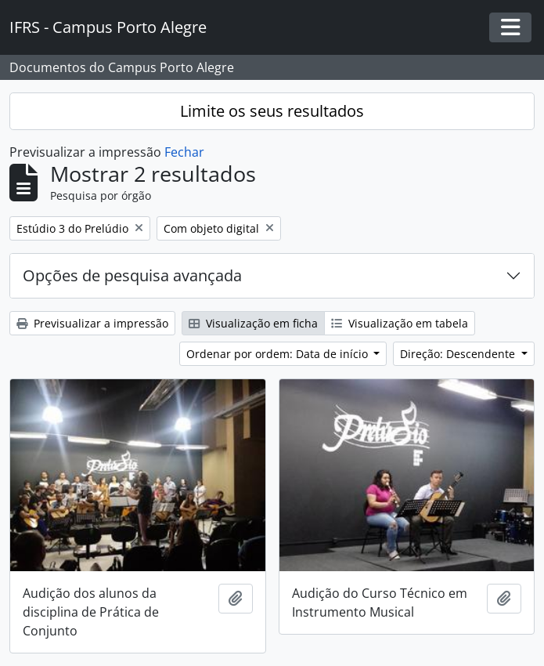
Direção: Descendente (459, 353)
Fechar (184, 152)
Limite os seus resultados (272, 110)
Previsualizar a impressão (92, 323)
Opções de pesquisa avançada (132, 275)
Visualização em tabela (399, 323)
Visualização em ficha (253, 323)
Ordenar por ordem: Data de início (278, 353)
